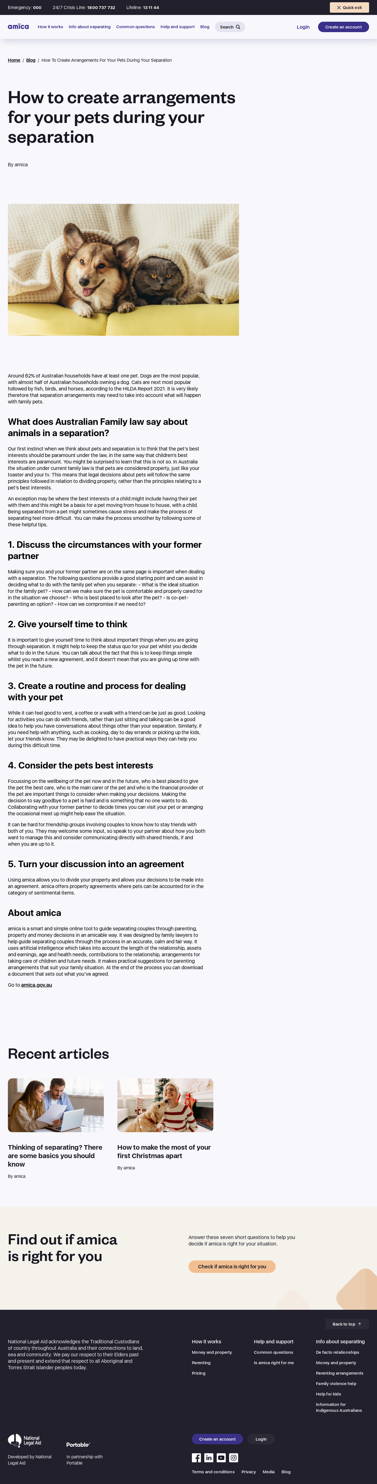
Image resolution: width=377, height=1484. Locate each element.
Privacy (249, 1471)
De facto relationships (338, 1352)
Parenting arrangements (340, 1373)
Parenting (201, 1362)
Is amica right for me (274, 1362)
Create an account (343, 27)
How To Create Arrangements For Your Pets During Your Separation (106, 60)
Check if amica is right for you (232, 1266)
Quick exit (349, 7)
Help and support (177, 27)
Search (230, 27)
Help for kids (328, 1394)
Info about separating (90, 27)
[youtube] (208, 1457)
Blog (205, 27)
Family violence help (336, 1383)
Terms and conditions (213, 1471)
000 (37, 7)
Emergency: (20, 7)
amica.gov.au (36, 985)
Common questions (135, 27)
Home (14, 60)
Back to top (347, 1324)
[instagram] (233, 1457)
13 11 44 (151, 7)
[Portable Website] (89, 1454)
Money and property (212, 1352)
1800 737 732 (101, 7)
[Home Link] (18, 26)
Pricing (198, 1373)
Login (303, 27)
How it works (50, 27)
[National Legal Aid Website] (30, 1450)
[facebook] (196, 1457)
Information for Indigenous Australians (339, 1407)
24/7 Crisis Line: (69, 7)
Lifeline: (134, 7)
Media (269, 1471)
